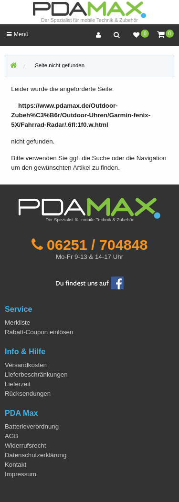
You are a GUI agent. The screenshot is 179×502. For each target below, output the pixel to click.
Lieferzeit (18, 384)
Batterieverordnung (32, 426)
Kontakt (15, 464)
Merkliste (17, 322)
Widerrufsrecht (25, 445)
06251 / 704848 (97, 244)
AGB (11, 436)
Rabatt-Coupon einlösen (39, 332)
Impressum (20, 474)
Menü (17, 34)
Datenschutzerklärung (35, 455)
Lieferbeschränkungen (36, 374)
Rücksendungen (28, 393)
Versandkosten (26, 365)
